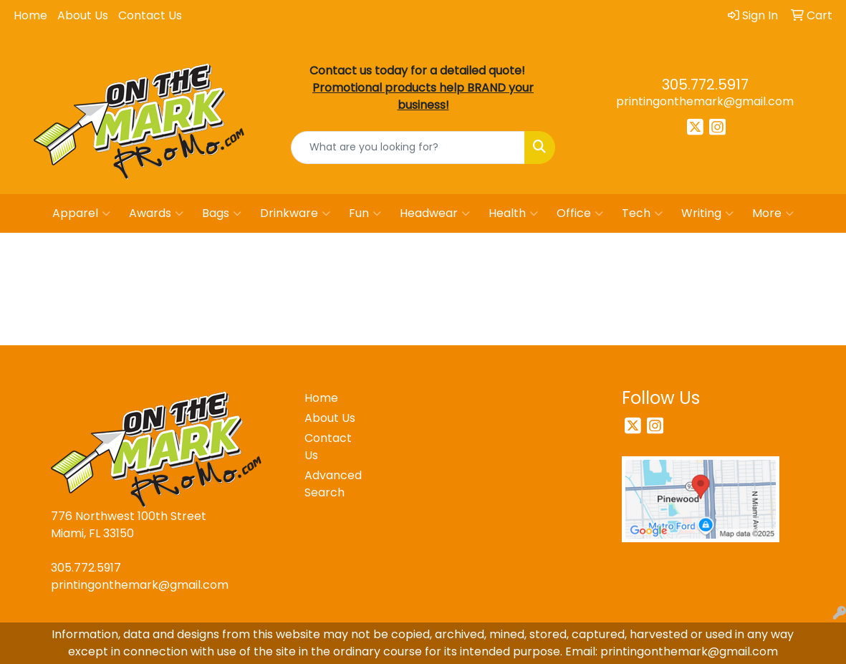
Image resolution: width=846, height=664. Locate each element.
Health (513, 213)
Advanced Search (333, 484)
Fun (365, 213)
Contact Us (150, 15)
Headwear (435, 213)
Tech (642, 213)
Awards (156, 213)
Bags (221, 213)
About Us (82, 15)
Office (580, 213)
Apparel (81, 213)
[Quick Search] (408, 147)
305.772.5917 (705, 84)
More (773, 213)
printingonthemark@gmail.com (705, 101)
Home (30, 15)
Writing (707, 213)
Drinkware (295, 213)
